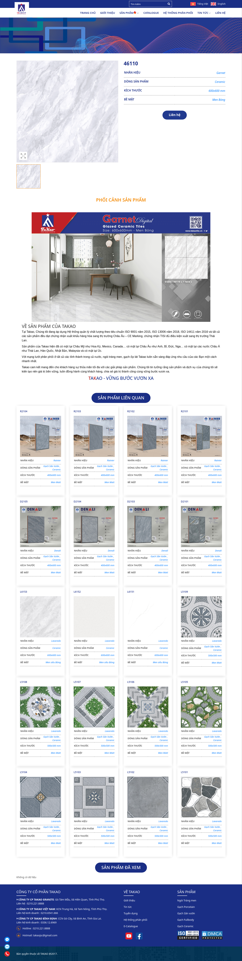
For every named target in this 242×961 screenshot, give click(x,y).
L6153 (23, 591)
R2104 (23, 411)
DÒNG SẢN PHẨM (136, 81)
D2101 (184, 501)
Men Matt (56, 482)
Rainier (57, 460)
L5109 (184, 591)
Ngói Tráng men (186, 900)
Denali (57, 550)
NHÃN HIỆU (132, 72)
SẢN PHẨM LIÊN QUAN (121, 398)
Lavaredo (56, 640)
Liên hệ (220, 12)
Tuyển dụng (131, 913)
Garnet (220, 73)
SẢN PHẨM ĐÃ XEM (120, 867)
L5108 (23, 682)
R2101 (184, 411)
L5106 (130, 682)
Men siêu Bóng (53, 662)
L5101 (184, 772)
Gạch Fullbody (185, 919)
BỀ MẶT (129, 99)
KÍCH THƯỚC (133, 90)
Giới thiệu (107, 12)
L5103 (77, 772)
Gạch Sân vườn (186, 913)
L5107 (77, 682)
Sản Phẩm (129, 13)
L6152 (77, 591)
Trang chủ (88, 12)
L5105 (184, 682)
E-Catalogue (131, 926)
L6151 (130, 591)
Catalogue (151, 12)
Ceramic (220, 82)
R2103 (77, 411)
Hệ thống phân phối (178, 12)
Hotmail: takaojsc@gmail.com (40, 935)
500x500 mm (215, 655)
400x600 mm (54, 475)
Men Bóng (218, 100)
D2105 (24, 501)
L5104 (23, 772)
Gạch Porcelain (186, 907)
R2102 (131, 411)
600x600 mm (217, 91)
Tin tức (204, 13)
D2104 (77, 501)
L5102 (130, 772)
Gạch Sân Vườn (52, 466)
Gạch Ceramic (185, 926)
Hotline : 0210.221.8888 (36, 928)
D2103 (131, 501)
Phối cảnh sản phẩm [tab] (121, 200)
